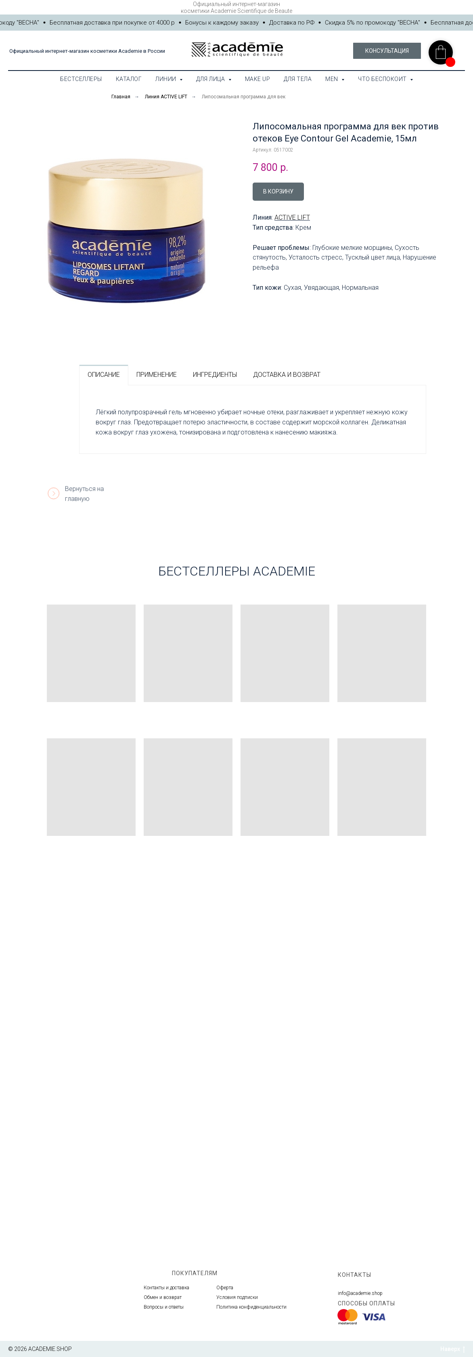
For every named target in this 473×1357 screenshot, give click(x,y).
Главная (120, 97)
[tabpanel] (252, 419)
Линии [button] (166, 79)
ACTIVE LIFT (292, 217)
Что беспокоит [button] (383, 79)
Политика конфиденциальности (251, 1307)
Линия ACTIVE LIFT (166, 97)
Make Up (257, 79)
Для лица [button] (211, 79)
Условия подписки (237, 1297)
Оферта (224, 1288)
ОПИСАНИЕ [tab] (104, 374)
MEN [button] (332, 79)
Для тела (298, 79)
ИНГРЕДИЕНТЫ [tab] (215, 374)
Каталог (129, 79)
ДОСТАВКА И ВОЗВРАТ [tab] (286, 374)
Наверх (452, 1349)
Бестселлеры (81, 79)
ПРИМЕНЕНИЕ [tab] (156, 374)
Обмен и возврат (163, 1297)
